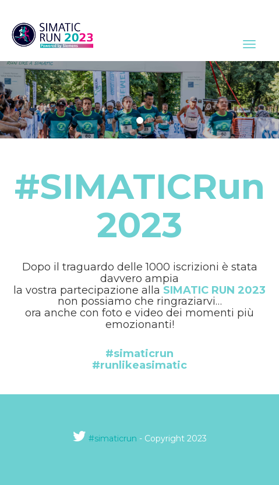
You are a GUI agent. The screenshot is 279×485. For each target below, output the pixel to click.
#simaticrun (113, 438)
